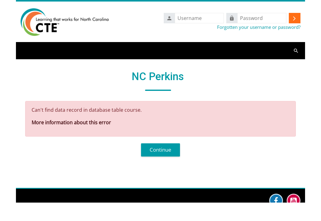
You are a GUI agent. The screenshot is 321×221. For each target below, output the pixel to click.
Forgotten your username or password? (258, 27)
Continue (160, 149)
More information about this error (71, 122)
